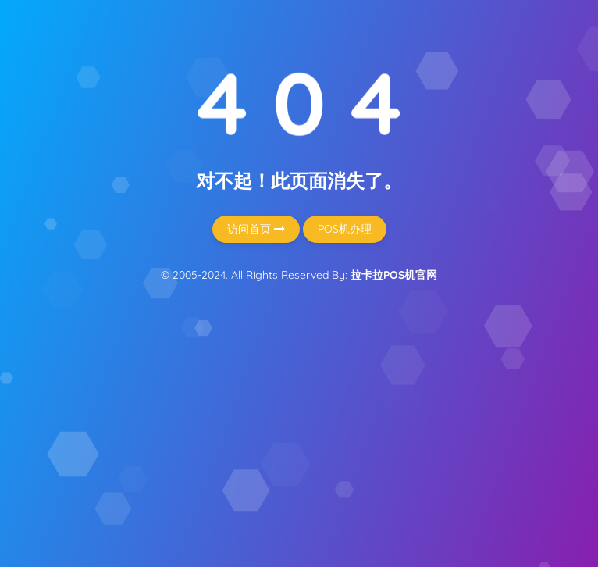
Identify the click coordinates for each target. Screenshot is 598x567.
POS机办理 (345, 229)
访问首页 (256, 229)
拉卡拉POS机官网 (394, 275)
